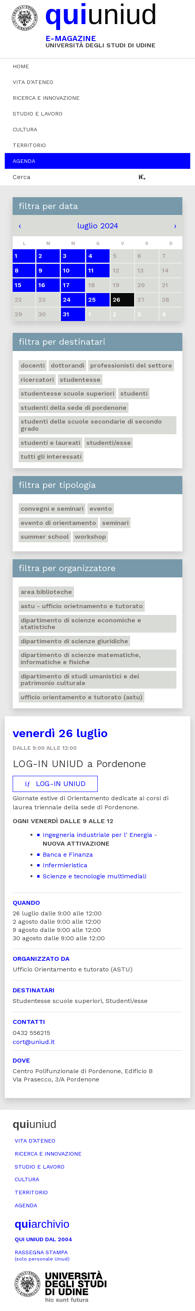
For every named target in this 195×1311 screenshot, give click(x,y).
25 (92, 299)
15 (18, 285)
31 (66, 314)
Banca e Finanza (68, 854)
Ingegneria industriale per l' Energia (97, 835)
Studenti (134, 393)
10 (66, 270)
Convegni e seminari (52, 508)
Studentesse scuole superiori (67, 393)
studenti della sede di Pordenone (74, 407)
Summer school (45, 536)
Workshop (90, 536)
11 (91, 270)
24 (67, 299)
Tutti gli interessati (51, 456)
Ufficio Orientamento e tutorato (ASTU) (81, 697)
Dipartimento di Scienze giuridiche (74, 641)
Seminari (115, 523)
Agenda (24, 161)
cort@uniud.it (34, 1042)
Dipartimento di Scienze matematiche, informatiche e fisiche (81, 658)
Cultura (25, 129)
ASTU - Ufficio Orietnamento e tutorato (82, 606)
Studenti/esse (108, 442)
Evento (100, 508)
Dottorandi (67, 365)
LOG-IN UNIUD (55, 784)
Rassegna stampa (42, 1255)
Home (21, 66)
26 (116, 299)
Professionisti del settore (131, 365)
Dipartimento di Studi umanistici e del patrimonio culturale (80, 679)
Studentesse (80, 379)
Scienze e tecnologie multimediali (94, 876)
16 (41, 285)
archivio (42, 1224)
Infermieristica (65, 865)
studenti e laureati (50, 442)
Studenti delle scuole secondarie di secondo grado (91, 425)
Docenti (33, 365)
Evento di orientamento (58, 523)
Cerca (21, 177)
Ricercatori (37, 379)
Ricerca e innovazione (46, 98)
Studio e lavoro (37, 113)
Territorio (29, 145)
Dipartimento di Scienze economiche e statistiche (81, 623)
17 (66, 285)
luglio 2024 (97, 225)
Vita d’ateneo (33, 82)
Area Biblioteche (46, 592)
